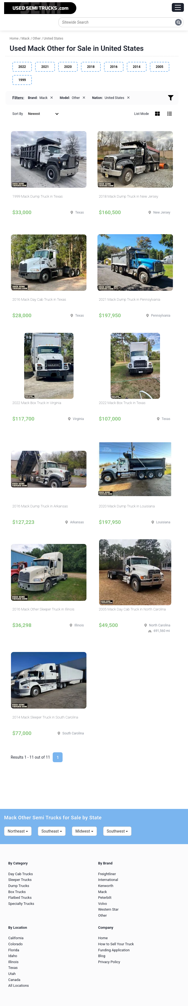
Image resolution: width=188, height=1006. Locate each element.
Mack (102, 892)
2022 (22, 67)
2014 (136, 67)
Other (102, 915)
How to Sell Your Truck (116, 944)
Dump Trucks (18, 886)
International (108, 880)
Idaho (12, 956)
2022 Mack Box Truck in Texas (122, 403)
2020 (68, 67)
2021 (45, 67)
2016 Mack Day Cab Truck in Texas (39, 299)
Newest (43, 114)
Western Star (108, 909)
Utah (12, 974)
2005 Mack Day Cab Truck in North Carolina (132, 609)
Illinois (13, 962)
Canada (14, 980)
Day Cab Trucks (20, 874)
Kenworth (105, 886)
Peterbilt (104, 898)
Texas (13, 968)
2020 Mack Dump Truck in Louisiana (127, 506)
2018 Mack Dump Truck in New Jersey (128, 196)
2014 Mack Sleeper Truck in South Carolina (45, 717)
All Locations (18, 985)
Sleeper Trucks (20, 880)
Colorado (15, 944)
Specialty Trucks (21, 904)
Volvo (102, 904)
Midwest (84, 831)
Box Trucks (17, 892)
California (16, 938)
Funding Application (114, 950)
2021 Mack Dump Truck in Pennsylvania (129, 299)
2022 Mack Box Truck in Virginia (36, 403)
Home (103, 938)
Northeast (18, 831)
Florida (13, 950)
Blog (101, 956)
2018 (90, 67)
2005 (159, 67)
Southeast (51, 831)
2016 (113, 67)
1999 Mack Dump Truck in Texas (37, 196)
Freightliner (107, 874)
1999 (22, 80)
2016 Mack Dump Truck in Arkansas (40, 506)
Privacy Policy (109, 962)
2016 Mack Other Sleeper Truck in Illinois (43, 609)
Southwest (117, 831)
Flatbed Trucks (20, 898)
